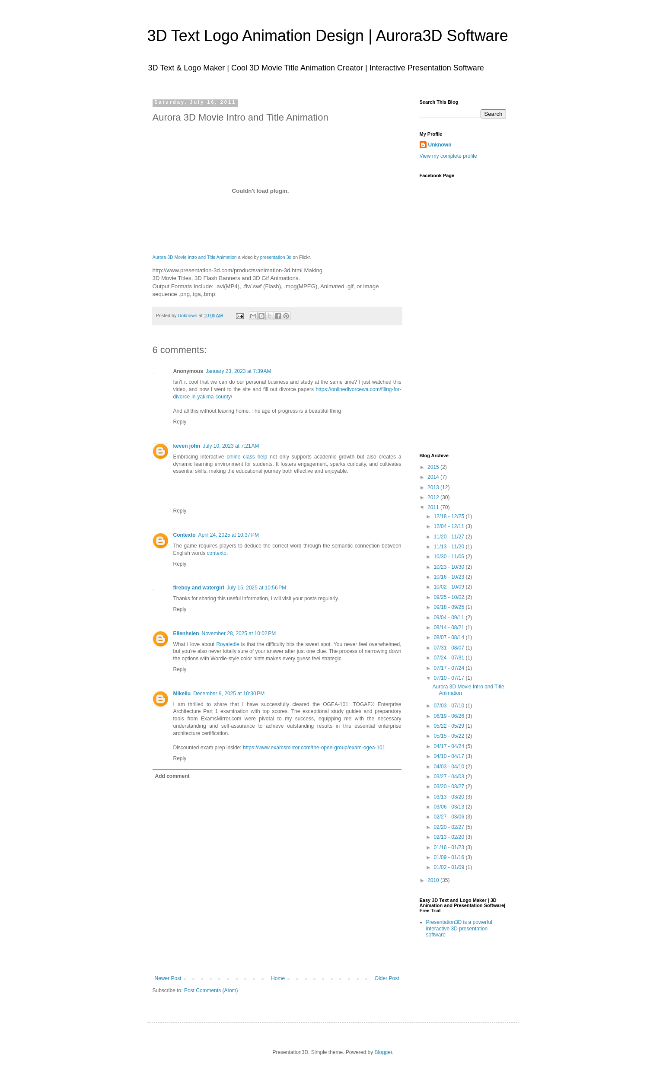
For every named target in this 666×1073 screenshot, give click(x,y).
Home (278, 978)
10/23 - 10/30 (449, 567)
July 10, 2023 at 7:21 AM (231, 446)
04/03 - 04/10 (449, 767)
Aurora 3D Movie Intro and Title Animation (195, 257)
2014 (433, 477)
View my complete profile (448, 156)
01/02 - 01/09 (449, 867)
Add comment (172, 776)
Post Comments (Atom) (211, 990)
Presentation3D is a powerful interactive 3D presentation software (459, 928)
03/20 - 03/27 (449, 786)
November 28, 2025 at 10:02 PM (239, 633)
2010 (433, 880)
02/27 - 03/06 (449, 817)
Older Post (387, 978)
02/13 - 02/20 (449, 837)
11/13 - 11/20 (449, 547)
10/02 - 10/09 (449, 587)
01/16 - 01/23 (449, 847)
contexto (216, 553)
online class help (246, 457)
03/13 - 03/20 (449, 797)
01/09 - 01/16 (449, 857)
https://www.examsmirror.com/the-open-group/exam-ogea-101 (314, 748)
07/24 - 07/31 (449, 658)
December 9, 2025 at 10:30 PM (228, 694)
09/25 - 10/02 (449, 597)
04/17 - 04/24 (449, 746)
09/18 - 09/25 (449, 607)
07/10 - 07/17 (449, 678)
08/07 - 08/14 (449, 637)
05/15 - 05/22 (449, 736)
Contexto (184, 535)
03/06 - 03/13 (449, 807)
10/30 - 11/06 (449, 557)
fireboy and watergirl (198, 588)
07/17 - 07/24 (449, 668)
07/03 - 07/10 (449, 706)
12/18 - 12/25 (449, 516)
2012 (433, 497)
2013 (433, 487)
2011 (433, 507)
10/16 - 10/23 (449, 577)
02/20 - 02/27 (449, 827)
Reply (180, 422)
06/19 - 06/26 (449, 716)
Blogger (383, 1052)
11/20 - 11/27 (449, 537)
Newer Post (168, 978)
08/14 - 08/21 (449, 627)
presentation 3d (276, 257)
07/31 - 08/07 (449, 648)
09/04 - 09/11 (449, 618)
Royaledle (227, 644)
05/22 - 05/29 (449, 726)
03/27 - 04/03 (449, 777)
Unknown (188, 315)
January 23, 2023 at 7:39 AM (238, 371)
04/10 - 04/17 (449, 756)
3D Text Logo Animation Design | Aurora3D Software (327, 36)
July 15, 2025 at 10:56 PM (257, 588)
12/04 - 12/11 (449, 526)
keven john (187, 446)
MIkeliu (182, 694)
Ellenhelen (186, 633)
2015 (433, 467)
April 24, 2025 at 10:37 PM (228, 535)
